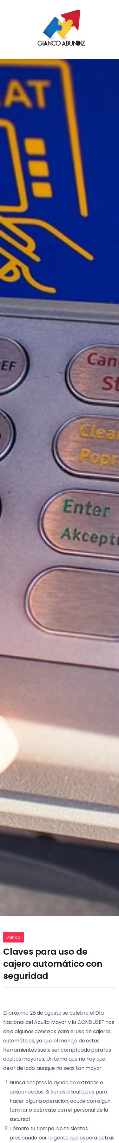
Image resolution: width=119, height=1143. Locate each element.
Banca (13, 937)
